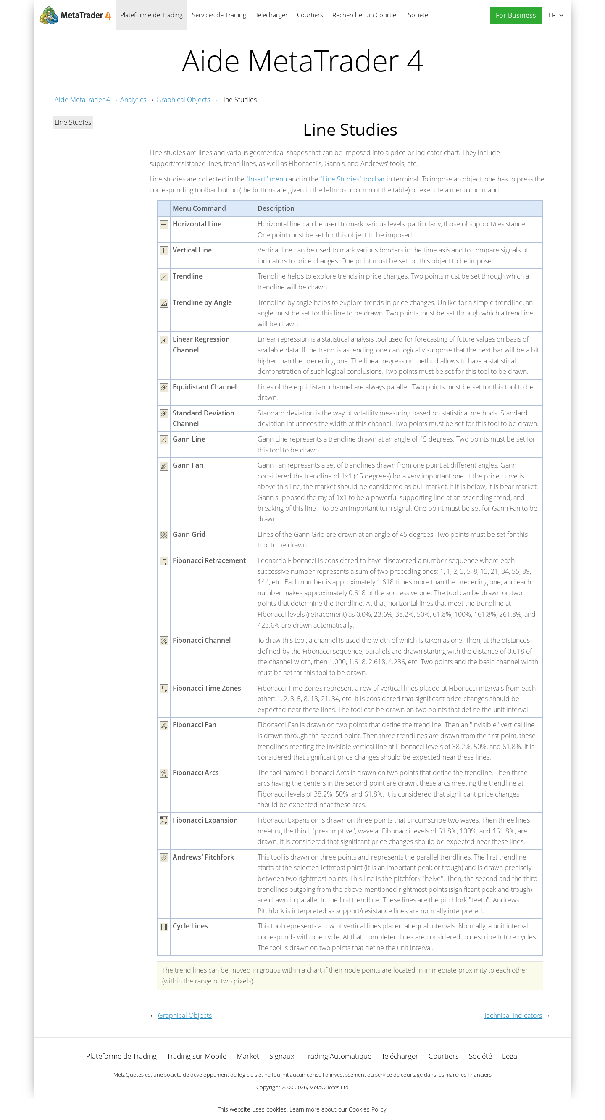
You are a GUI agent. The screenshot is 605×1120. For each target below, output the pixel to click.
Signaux (281, 1056)
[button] (513, 15)
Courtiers (310, 15)
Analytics (133, 99)
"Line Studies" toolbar (352, 179)
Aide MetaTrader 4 (82, 99)
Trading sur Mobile (196, 1056)
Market (248, 1056)
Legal (510, 1056)
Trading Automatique (337, 1056)
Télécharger (271, 15)
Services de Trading (219, 15)
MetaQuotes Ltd (329, 1087)
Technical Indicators (513, 1015)
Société (418, 15)
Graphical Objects (183, 99)
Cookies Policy (367, 1109)
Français (551, 15)
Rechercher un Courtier (365, 15)
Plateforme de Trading (151, 15)
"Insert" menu (266, 179)
